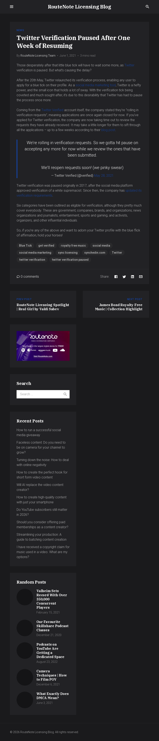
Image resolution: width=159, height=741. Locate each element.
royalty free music (73, 245)
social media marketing (35, 252)
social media (101, 245)
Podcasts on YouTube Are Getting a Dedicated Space (50, 650)
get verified (46, 245)
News (20, 30)
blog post (108, 130)
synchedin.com (94, 252)
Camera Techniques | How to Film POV (51, 675)
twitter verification (32, 259)
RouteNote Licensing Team (37, 55)
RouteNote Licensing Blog (79, 6)
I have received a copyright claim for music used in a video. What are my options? (43, 552)
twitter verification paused (70, 259)
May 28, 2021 (104, 176)
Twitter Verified (52, 110)
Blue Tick (25, 245)
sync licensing (68, 252)
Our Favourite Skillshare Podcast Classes (52, 626)
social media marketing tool (96, 85)
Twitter (129, 65)
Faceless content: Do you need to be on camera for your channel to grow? (41, 447)
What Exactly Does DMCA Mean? (52, 696)
